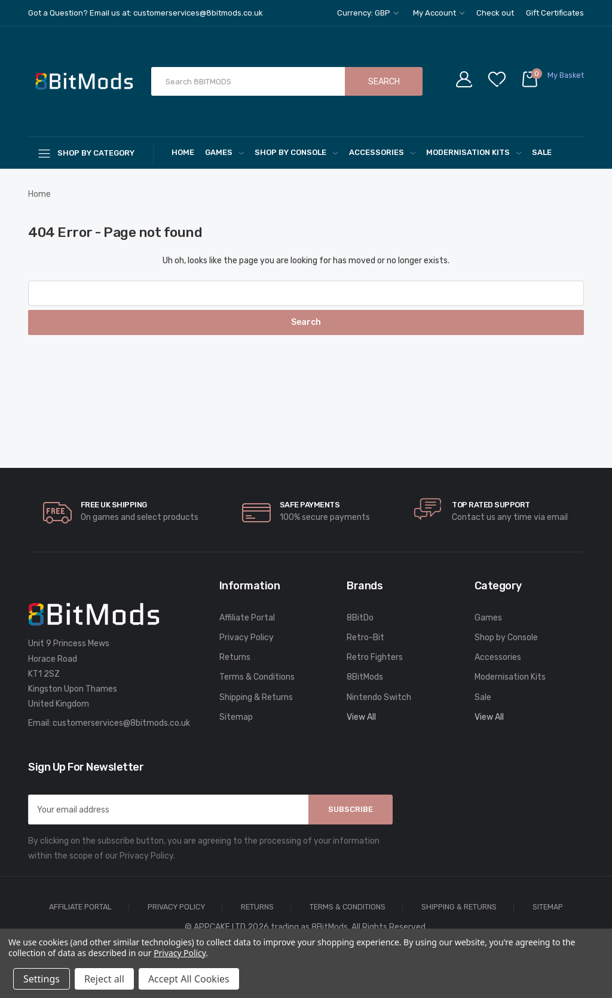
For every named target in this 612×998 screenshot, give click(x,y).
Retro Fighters (375, 657)
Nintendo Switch (379, 697)
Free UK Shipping (114, 504)
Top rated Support (491, 504)
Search (384, 82)
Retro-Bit (365, 637)
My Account (438, 12)
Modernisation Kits (473, 152)
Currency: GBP (368, 12)
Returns (234, 657)
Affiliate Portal (247, 618)
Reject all (104, 978)
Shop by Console (296, 152)
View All (361, 717)
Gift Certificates (555, 12)
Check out (495, 12)
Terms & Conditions (257, 677)
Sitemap (236, 717)
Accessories (382, 152)
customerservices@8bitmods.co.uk (121, 723)
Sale (542, 152)
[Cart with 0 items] (552, 81)
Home (183, 152)
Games (224, 152)
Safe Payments (310, 504)
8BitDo (360, 618)
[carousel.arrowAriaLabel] (57, 513)
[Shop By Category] (91, 153)
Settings (41, 978)
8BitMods (365, 677)
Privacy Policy (246, 637)
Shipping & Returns (256, 697)
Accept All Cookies (189, 978)
